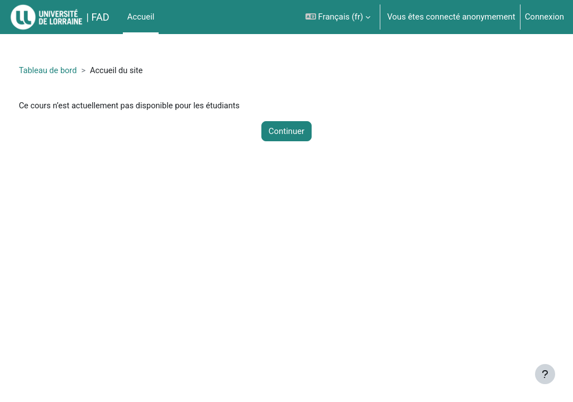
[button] (338, 17)
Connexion (544, 17)
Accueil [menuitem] (141, 17)
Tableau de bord (69, 71)
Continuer (286, 132)
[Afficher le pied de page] (545, 374)
